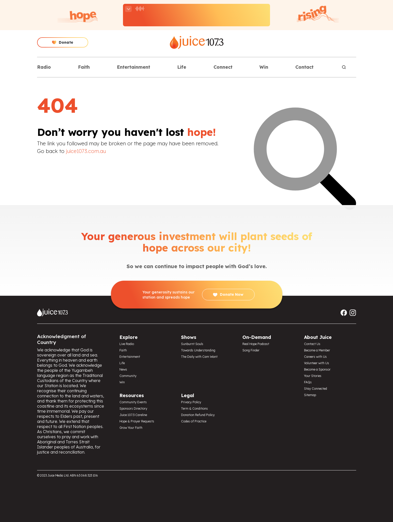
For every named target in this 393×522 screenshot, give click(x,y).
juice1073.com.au (86, 151)
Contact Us (312, 344)
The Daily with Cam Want (199, 357)
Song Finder (251, 350)
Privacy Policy (191, 402)
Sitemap (310, 395)
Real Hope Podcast (255, 344)
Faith (84, 67)
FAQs (308, 382)
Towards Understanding (198, 350)
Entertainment (133, 67)
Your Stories (312, 376)
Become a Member (317, 350)
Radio (44, 67)
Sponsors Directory (133, 408)
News (123, 369)
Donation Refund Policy (198, 415)
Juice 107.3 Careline (133, 415)
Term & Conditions (194, 408)
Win (264, 67)
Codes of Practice (193, 421)
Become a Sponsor (317, 369)
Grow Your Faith (130, 428)
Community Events (133, 402)
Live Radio (126, 344)
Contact (304, 67)
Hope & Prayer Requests (136, 421)
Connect (223, 67)
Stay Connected (315, 388)
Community (128, 376)
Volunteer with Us (316, 363)
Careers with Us (315, 357)
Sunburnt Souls (192, 344)
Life (181, 67)
